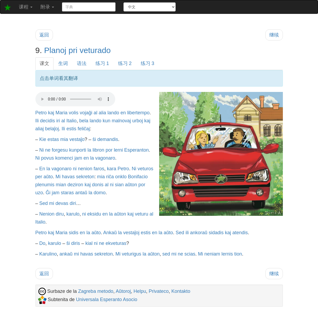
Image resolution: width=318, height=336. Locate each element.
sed (166, 254)
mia (64, 139)
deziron (75, 184)
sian (119, 184)
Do (42, 243)
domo (100, 192)
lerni (118, 150)
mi (51, 203)
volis (74, 112)
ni (75, 168)
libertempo (138, 112)
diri (73, 203)
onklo (121, 176)
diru (60, 214)
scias (189, 254)
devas (62, 203)
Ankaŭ (110, 232)
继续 (274, 35)
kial (89, 243)
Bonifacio (138, 176)
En (42, 168)
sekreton (85, 176)
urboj (137, 120)
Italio (72, 120)
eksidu (94, 214)
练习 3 (147, 63)
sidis (74, 232)
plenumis (45, 184)
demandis (107, 139)
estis (71, 128)
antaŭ (81, 192)
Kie (42, 139)
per (38, 176)
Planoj (55, 50)
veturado (95, 50)
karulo (73, 214)
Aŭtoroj (123, 291)
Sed (43, 203)
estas (53, 139)
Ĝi (48, 192)
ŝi (94, 139)
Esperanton (136, 150)
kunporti (77, 150)
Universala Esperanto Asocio (106, 299)
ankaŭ (66, 254)
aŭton (131, 184)
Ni (41, 150)
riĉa (110, 176)
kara (111, 168)
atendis (240, 232)
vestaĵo (77, 139)
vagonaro (105, 158)
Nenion (47, 214)
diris (75, 243)
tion (238, 254)
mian (61, 184)
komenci (64, 158)
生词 (63, 63)
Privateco (159, 291)
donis (98, 184)
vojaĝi (86, 112)
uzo (39, 192)
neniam (212, 254)
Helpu (140, 291)
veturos (145, 168)
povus (47, 158)
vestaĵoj (131, 232)
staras (67, 192)
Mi (58, 176)
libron (98, 150)
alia (102, 112)
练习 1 (102, 63)
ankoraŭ (198, 232)
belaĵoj (52, 128)
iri (58, 120)
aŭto (48, 176)
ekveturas (116, 243)
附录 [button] (47, 7)
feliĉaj (84, 128)
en (123, 112)
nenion (85, 168)
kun (106, 120)
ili (187, 232)
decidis (47, 120)
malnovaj (121, 120)
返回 (44, 35)
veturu (141, 214)
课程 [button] (25, 7)
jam (78, 158)
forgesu (60, 150)
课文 (44, 63)
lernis (227, 254)
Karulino (48, 254)
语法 (81, 63)
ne (48, 150)
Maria (62, 112)
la (89, 150)
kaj (51, 112)
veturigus (131, 254)
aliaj (39, 128)
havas (68, 176)
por (109, 150)
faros (99, 168)
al (95, 112)
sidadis (216, 232)
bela (83, 120)
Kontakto (180, 291)
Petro (41, 112)
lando (113, 112)
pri (73, 50)
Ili (37, 120)
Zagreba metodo (95, 291)
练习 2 (125, 63)
